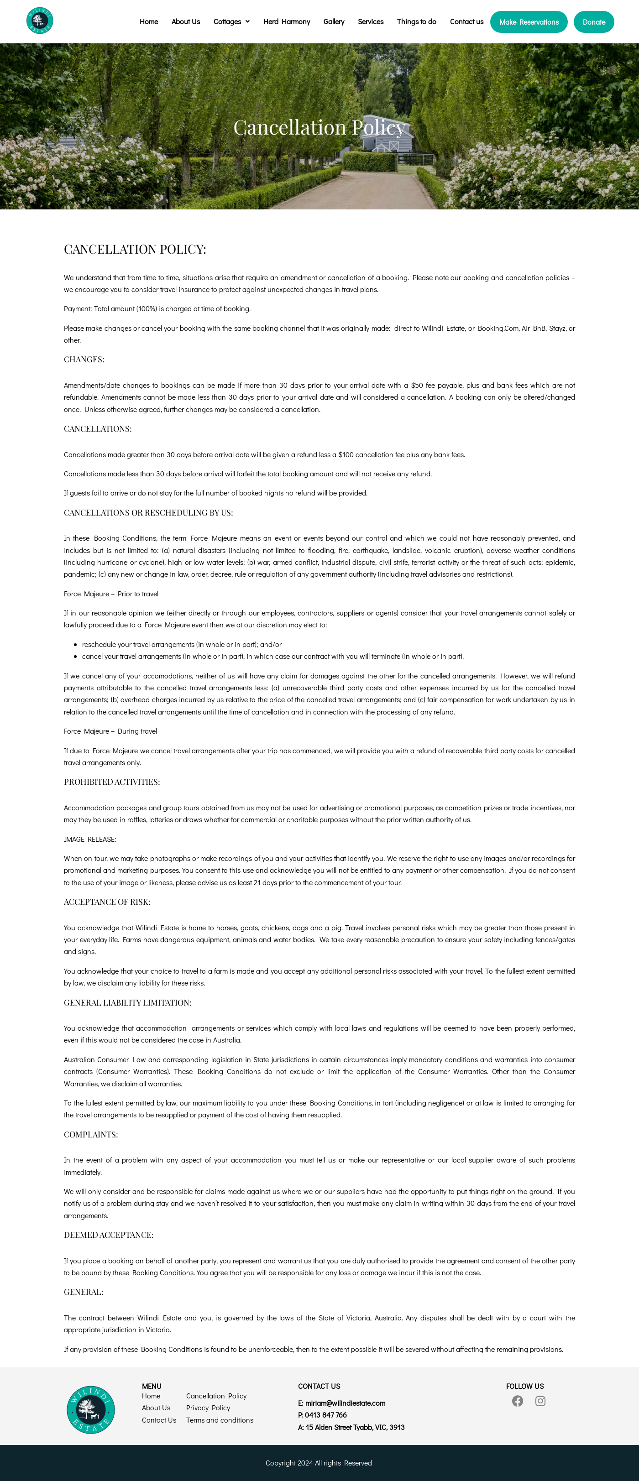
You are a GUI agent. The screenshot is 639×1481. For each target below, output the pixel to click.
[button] (232, 21)
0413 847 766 (326, 1414)
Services (370, 21)
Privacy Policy (208, 1407)
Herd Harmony (286, 21)
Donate (594, 21)
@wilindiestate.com (345, 1403)
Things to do (416, 21)
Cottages (232, 21)
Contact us (466, 21)
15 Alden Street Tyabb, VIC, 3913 (355, 1427)
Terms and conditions (219, 1419)
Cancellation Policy (216, 1395)
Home (149, 21)
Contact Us (159, 1419)
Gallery (334, 21)
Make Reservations (529, 21)
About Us (186, 21)
